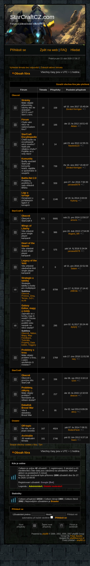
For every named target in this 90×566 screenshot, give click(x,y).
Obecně (16, 95)
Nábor (33, 333)
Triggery (32, 345)
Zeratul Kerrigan (74, 109)
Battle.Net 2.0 (28, 178)
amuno (74, 220)
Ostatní (15, 421)
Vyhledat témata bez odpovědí (24, 67)
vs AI (23, 300)
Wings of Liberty (26, 227)
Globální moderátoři (53, 486)
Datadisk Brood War (27, 406)
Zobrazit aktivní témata (51, 67)
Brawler (55, 501)
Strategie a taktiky (27, 279)
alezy (73, 412)
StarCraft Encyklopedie (29, 135)
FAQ (63, 50)
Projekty (25, 342)
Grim (73, 380)
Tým (40, 445)
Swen (74, 440)
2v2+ (31, 298)
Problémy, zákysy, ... (27, 389)
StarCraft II (17, 211)
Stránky (25, 100)
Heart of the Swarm (28, 244)
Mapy (24, 335)
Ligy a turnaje (25, 194)
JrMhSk (74, 291)
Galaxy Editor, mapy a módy (28, 308)
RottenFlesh (74, 430)
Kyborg (74, 200)
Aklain (74, 126)
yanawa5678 (74, 184)
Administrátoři (35, 486)
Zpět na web (49, 50)
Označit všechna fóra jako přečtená (72, 84)
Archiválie (27, 435)
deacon (73, 395)
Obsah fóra (22, 73)
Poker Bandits (76, 536)
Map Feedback (26, 336)
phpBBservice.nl (77, 538)
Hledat (75, 50)
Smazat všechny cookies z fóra (23, 445)
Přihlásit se (18, 50)
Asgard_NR (74, 233)
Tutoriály (25, 340)
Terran (24, 298)
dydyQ (74, 327)
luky (74, 359)
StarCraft (16, 370)
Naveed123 (73, 145)
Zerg (32, 296)
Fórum (25, 119)
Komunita (26, 158)
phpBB (45, 534)
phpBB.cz (81, 540)
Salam (74, 268)
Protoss (25, 296)
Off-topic (26, 425)
